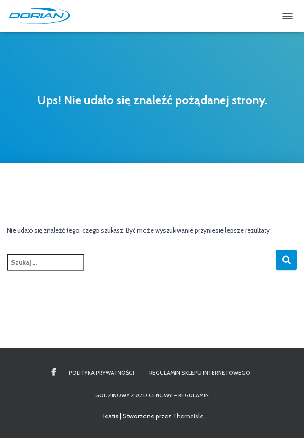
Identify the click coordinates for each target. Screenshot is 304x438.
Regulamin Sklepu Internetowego (199, 372)
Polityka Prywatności (101, 372)
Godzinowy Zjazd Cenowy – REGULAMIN (152, 395)
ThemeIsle (188, 416)
